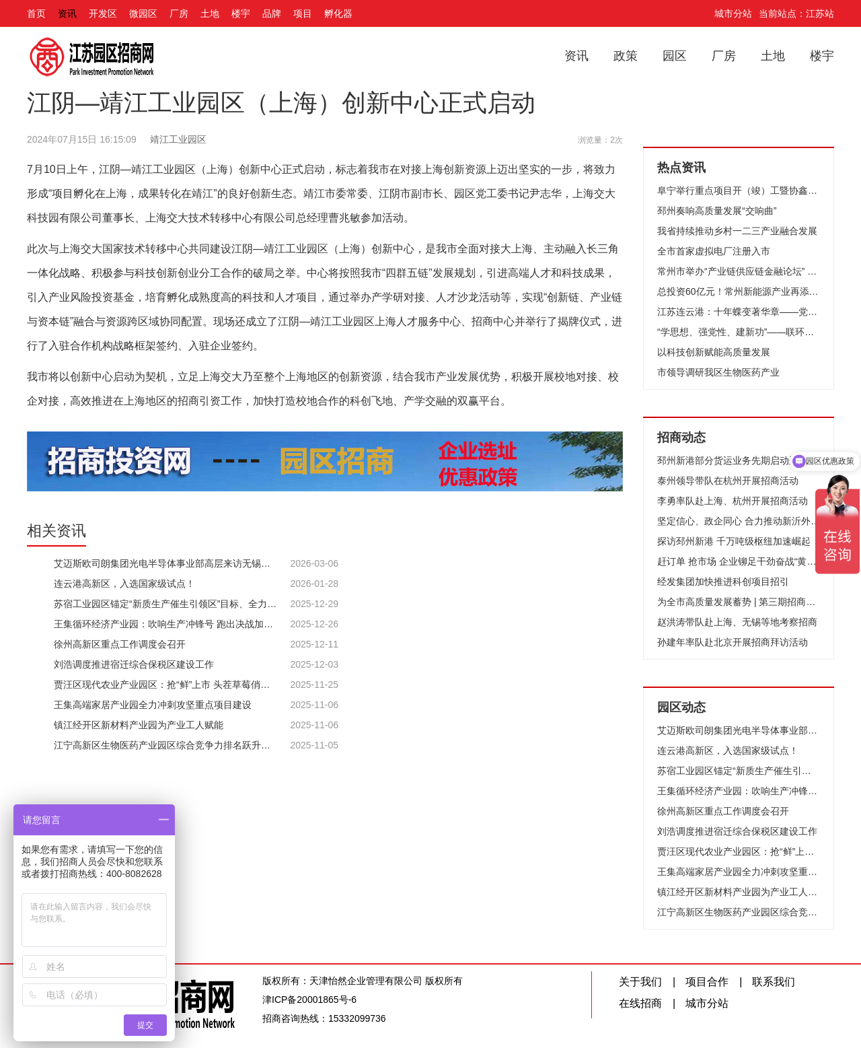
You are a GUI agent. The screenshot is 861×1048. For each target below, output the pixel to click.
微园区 (143, 13)
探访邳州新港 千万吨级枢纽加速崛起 (734, 541)
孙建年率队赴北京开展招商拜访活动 (732, 642)
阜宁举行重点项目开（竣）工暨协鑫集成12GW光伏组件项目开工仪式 (738, 190)
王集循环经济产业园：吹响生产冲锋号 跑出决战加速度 (738, 790)
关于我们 (640, 981)
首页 (36, 13)
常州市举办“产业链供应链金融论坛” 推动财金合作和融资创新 (738, 271)
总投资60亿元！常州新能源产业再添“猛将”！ (738, 291)
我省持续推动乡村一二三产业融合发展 (737, 230)
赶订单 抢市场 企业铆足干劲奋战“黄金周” (738, 561)
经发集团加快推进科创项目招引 (723, 581)
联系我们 (773, 981)
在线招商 (640, 1003)
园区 (675, 56)
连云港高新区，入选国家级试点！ (727, 750)
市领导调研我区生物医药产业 (718, 372)
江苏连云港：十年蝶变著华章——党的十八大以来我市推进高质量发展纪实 (738, 311)
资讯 (67, 13)
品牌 (271, 13)
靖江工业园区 (178, 139)
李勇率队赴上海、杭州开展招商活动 (732, 500)
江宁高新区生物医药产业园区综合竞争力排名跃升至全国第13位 (738, 912)
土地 (209, 13)
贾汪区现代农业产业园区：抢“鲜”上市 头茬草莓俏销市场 (738, 851)
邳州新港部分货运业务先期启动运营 (732, 460)
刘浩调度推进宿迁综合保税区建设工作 (737, 831)
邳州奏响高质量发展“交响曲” (716, 210)
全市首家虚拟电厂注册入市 (713, 251)
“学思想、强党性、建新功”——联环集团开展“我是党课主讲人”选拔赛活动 (738, 331)
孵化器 (338, 13)
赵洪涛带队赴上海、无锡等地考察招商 (737, 622)
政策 (625, 56)
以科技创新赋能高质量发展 (713, 352)
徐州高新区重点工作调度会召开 (723, 811)
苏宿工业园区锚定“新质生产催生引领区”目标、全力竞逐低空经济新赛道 (738, 770)
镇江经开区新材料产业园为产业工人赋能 (738, 891)
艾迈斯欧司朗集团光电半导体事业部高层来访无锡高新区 (738, 730)
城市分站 (733, 13)
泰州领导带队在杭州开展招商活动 (727, 480)
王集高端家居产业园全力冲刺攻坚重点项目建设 (738, 871)
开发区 (103, 13)
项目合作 (706, 981)
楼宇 (240, 13)
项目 (302, 13)
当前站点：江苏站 (796, 13)
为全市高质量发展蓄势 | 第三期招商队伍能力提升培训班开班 (738, 601)
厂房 (179, 13)
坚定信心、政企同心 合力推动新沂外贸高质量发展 (738, 521)
